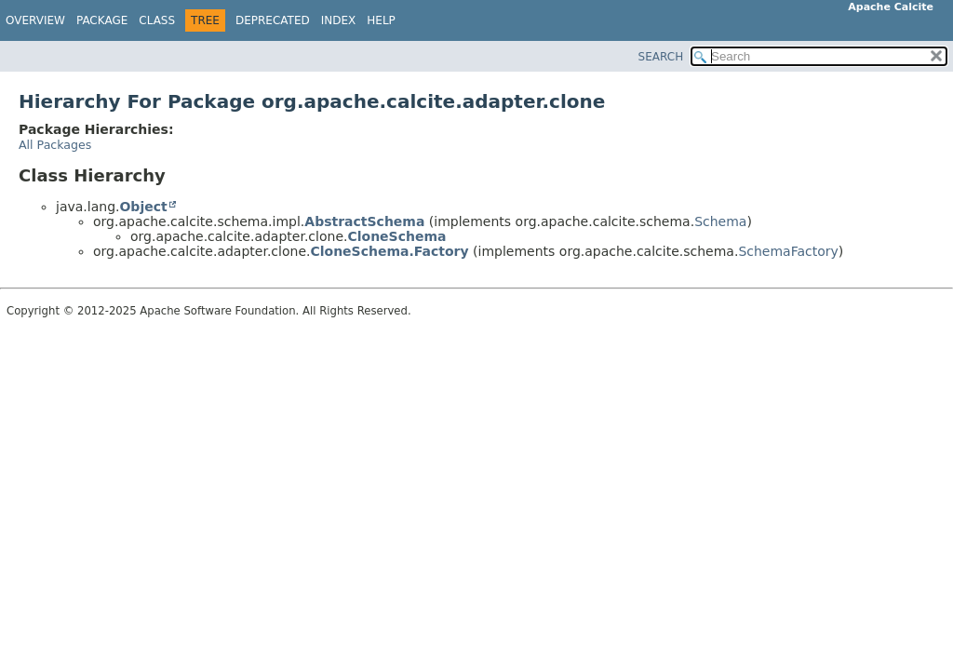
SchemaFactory (788, 251)
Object (143, 206)
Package (102, 20)
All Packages (55, 145)
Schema (720, 221)
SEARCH (661, 56)
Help (381, 20)
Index (338, 20)
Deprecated (272, 20)
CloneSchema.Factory (389, 251)
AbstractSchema (364, 221)
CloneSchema (396, 236)
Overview (35, 20)
